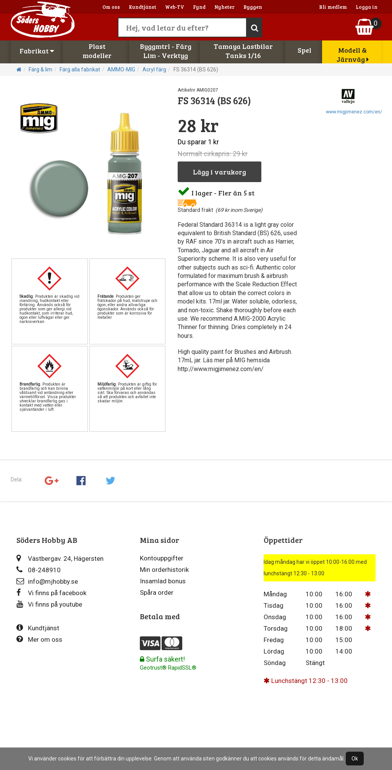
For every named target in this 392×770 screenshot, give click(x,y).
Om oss (111, 6)
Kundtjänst (142, 6)
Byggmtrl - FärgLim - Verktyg (165, 51)
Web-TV (174, 6)
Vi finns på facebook (51, 593)
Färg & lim (40, 69)
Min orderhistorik (164, 569)
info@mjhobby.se (47, 581)
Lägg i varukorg (219, 171)
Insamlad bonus (163, 581)
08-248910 (38, 570)
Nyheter (224, 6)
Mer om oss (39, 639)
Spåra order (156, 592)
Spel (304, 50)
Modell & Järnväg (353, 54)
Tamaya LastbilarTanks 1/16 (243, 51)
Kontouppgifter (161, 558)
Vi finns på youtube (49, 604)
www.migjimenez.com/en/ (354, 112)
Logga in (366, 6)
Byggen (252, 6)
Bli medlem (333, 6)
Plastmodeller (97, 51)
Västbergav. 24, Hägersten (60, 558)
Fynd (199, 6)
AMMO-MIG (121, 69)
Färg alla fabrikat (80, 69)
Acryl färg (154, 69)
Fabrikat (36, 50)
